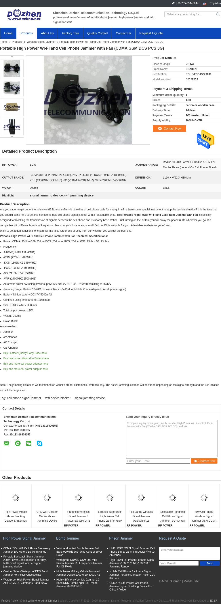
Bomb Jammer (67, 538)
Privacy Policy (9, 600)
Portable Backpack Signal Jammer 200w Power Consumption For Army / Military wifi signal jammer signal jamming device (25, 561)
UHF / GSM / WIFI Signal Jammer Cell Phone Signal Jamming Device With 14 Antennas (132, 552)
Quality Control (97, 33)
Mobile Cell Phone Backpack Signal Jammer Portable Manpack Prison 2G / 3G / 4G (132, 575)
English (215, 3)
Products (27, 33)
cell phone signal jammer (24, 398)
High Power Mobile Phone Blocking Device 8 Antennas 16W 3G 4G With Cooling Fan (16, 516)
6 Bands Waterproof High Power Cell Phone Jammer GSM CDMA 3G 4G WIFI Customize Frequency (109, 516)
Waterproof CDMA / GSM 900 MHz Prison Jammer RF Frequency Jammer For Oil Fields (79, 563)
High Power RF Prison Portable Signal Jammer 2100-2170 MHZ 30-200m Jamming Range (131, 563)
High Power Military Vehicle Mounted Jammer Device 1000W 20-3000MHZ (78, 573)
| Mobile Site (190, 581)
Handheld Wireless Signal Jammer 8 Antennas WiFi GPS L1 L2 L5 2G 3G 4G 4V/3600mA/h (78, 516)
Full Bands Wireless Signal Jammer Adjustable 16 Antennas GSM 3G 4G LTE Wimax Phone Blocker (141, 516)
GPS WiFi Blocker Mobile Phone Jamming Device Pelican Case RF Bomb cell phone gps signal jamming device (47, 516)
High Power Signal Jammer (24, 538)
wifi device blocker (57, 398)
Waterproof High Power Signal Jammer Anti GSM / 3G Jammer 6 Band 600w (26, 581)
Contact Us (123, 33)
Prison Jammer (121, 538)
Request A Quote (151, 33)
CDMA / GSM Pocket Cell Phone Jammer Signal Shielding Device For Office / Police (130, 586)
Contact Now (172, 128)
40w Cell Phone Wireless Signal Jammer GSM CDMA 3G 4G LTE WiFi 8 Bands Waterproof (204, 516)
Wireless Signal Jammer (41, 41)
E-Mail (163, 581)
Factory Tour (70, 33)
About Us (47, 33)
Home (8, 33)
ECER (213, 600)
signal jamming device (89, 398)
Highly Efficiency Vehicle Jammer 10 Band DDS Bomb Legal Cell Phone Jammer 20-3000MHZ (77, 583)
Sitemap (175, 581)
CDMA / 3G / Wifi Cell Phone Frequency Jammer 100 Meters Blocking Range (26, 550)
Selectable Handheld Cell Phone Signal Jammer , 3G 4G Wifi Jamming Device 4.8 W (172, 516)
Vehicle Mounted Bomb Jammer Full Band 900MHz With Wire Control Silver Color (79, 552)
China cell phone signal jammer (38, 600)
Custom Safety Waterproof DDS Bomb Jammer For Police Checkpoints (25, 573)
